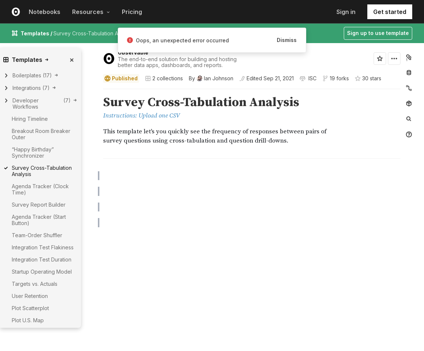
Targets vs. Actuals (34, 285)
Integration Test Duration (41, 260)
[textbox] (252, 247)
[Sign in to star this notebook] (380, 58)
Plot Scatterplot (30, 309)
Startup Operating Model (42, 273)
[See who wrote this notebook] (211, 78)
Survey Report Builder (39, 206)
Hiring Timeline (30, 120)
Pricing (132, 11)
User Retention (30, 297)
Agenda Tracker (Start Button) (39, 221)
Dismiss (287, 40)
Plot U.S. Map (28, 321)
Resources (91, 11)
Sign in (346, 11)
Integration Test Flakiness (43, 248)
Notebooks (44, 11)
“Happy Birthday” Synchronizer (33, 153)
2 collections (164, 78)
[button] (94, 92)
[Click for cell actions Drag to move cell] (94, 247)
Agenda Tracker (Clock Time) (40, 190)
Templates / (37, 33)
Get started (389, 11)
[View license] (312, 78)
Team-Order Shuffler (37, 236)
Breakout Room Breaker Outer (41, 135)
